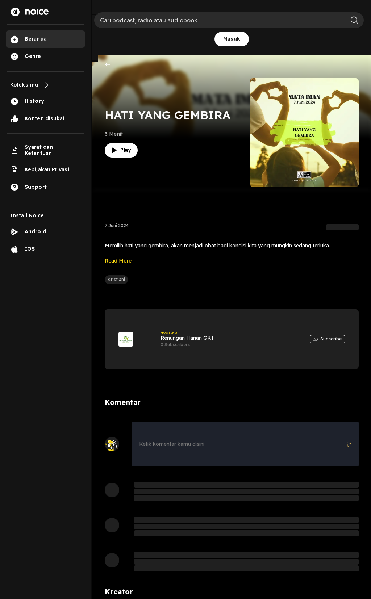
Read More (118, 260)
